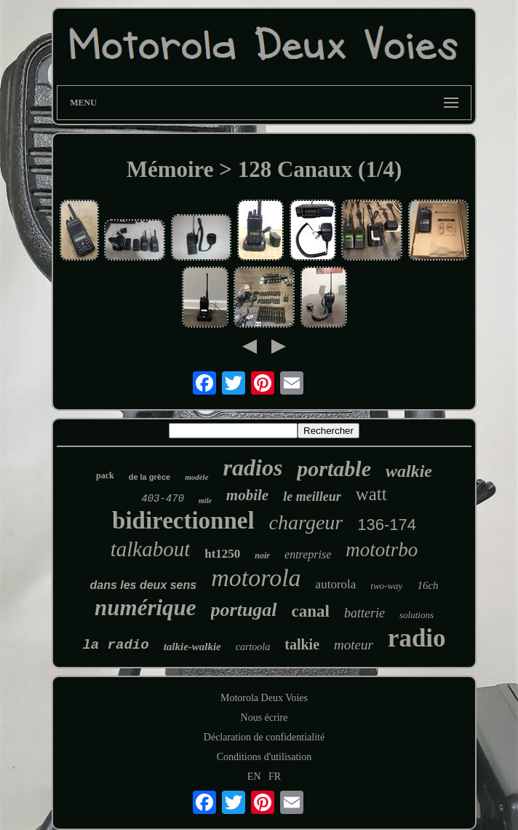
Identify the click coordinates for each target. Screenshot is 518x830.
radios (253, 467)
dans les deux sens (142, 585)
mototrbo (382, 550)
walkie (409, 471)
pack (105, 475)
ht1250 (222, 554)
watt (371, 494)
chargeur (306, 522)
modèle (196, 477)
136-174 (386, 524)
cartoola (253, 646)
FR (274, 776)
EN (254, 776)
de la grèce (149, 477)
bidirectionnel (183, 520)
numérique (145, 607)
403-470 (162, 499)
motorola (255, 577)
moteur (353, 644)
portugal (244, 609)
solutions (416, 614)
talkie (301, 644)
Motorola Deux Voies (264, 697)
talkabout (151, 549)
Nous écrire (264, 717)
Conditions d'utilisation (264, 756)
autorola (336, 584)
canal (311, 611)
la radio (115, 645)
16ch (427, 585)
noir (262, 555)
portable (334, 468)
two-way (386, 585)
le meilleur (312, 496)
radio (417, 638)
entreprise (307, 554)
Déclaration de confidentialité (264, 737)
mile (205, 501)
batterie (364, 613)
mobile (247, 495)
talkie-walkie (192, 646)
